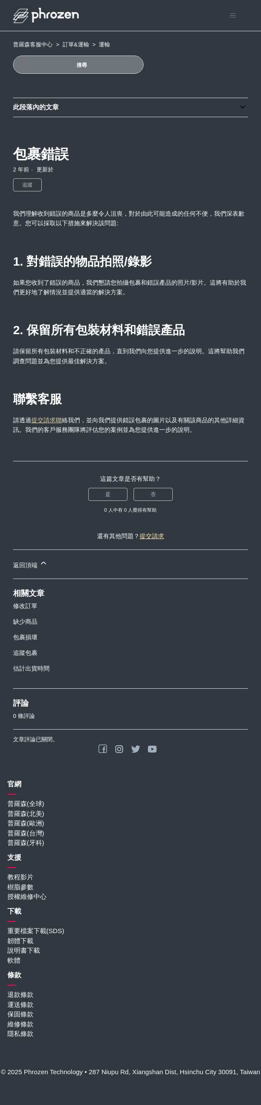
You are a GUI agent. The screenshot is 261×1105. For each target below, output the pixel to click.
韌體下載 (20, 940)
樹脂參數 (20, 887)
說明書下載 (23, 950)
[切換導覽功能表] (232, 16)
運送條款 (20, 1004)
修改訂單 (25, 605)
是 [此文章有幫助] (107, 494)
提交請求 (152, 536)
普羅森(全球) (25, 803)
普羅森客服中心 (33, 44)
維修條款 (20, 1024)
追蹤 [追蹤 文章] (27, 185)
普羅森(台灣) (25, 833)
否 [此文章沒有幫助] (153, 494)
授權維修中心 (27, 896)
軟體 (13, 960)
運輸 (104, 44)
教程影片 (20, 877)
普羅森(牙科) (25, 842)
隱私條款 (20, 1033)
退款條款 (20, 994)
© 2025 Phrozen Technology (42, 1071)
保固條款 (20, 1014)
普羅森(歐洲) (25, 823)
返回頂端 (30, 564)
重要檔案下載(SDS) (35, 930)
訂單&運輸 (76, 44)
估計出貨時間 (31, 668)
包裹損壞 (25, 637)
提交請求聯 (46, 420)
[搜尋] (78, 64)
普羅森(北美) (25, 813)
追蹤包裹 (25, 652)
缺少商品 (25, 621)
